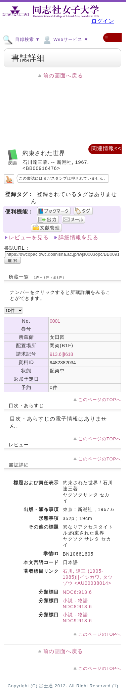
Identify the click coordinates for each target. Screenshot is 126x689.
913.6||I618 (61, 354)
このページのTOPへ (99, 399)
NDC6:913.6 (77, 592)
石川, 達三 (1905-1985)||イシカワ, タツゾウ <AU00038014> (88, 577)
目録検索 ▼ (21, 39)
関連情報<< (106, 148)
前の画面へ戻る (63, 75)
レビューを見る (29, 237)
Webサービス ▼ (65, 39)
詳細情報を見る (78, 237)
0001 (55, 321)
